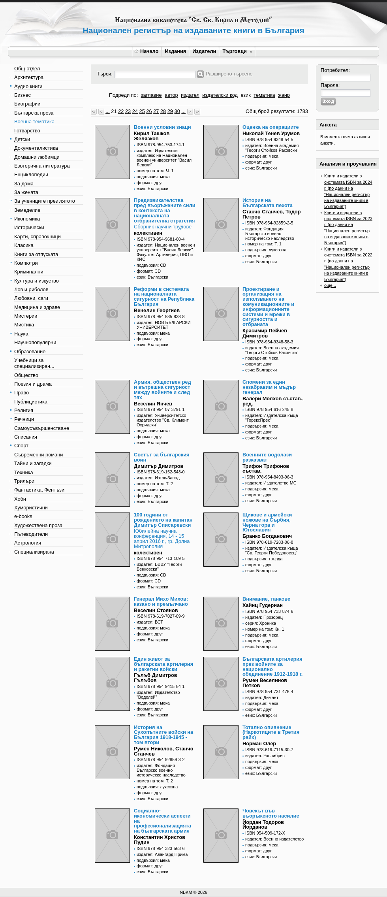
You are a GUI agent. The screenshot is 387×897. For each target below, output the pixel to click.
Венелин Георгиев (157, 310)
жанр (284, 95)
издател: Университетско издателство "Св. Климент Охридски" (163, 420)
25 (142, 111)
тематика (264, 95)
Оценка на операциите (270, 127)
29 (170, 111)
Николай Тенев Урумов (271, 133)
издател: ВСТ (150, 622)
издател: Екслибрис (265, 755)
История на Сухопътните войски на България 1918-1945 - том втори (163, 734)
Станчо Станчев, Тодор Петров (271, 214)
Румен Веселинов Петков (264, 682)
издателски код (220, 95)
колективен (148, 233)
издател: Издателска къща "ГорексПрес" (271, 417)
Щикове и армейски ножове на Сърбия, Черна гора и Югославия (267, 522)
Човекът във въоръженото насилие (270, 813)
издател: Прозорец (264, 617)
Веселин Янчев (153, 404)
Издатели (204, 51)
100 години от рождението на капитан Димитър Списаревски (163, 520)
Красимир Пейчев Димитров (264, 333)
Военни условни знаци (162, 127)
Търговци (237, 51)
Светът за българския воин (162, 457)
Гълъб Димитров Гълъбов (155, 677)
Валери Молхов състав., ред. (273, 401)
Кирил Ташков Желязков (151, 135)
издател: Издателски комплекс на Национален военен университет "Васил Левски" (164, 157)
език (245, 95)
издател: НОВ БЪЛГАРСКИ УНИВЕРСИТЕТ (164, 325)
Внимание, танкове (266, 599)
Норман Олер (259, 743)
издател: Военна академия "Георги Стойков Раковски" (272, 148)
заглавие (151, 95)
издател (190, 95)
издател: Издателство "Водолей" (158, 694)
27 (156, 111)
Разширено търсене (229, 74)
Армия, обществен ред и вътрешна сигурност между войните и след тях (162, 389)
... (107, 111)
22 (121, 111)
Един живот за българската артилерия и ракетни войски (163, 664)
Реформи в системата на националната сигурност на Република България (164, 296)
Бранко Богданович (267, 536)
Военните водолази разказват (267, 457)
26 (149, 111)
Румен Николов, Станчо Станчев (164, 751)
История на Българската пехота (267, 202)
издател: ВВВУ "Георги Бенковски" (159, 566)
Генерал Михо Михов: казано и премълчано (161, 601)
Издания (175, 51)
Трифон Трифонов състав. (265, 468)
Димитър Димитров (158, 466)
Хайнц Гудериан (262, 605)
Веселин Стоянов (156, 610)
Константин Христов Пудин (159, 839)
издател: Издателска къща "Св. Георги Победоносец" (271, 550)
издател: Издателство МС (271, 483)
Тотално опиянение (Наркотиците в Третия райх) (270, 732)
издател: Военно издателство (274, 839)
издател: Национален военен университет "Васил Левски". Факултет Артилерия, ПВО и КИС (166, 252)
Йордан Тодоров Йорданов (263, 824)
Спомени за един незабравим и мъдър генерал (269, 387)
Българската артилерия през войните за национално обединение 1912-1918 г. (272, 666)
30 (177, 111)
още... (330, 285)
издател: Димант (261, 697)
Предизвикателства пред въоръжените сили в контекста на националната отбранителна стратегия (164, 210)
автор (171, 95)
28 (163, 111)
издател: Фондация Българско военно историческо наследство (269, 233)
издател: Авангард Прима (162, 854)
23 (128, 111)
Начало (146, 51)
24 (135, 111)
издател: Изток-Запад (158, 477)
